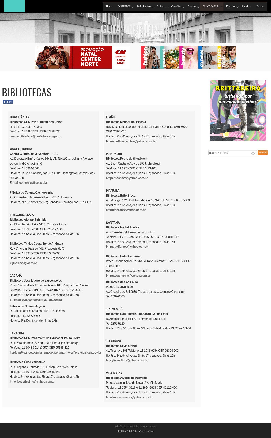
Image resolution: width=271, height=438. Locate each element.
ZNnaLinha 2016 (14, 6)
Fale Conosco (148, 426)
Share (8, 101)
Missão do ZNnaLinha (127, 426)
